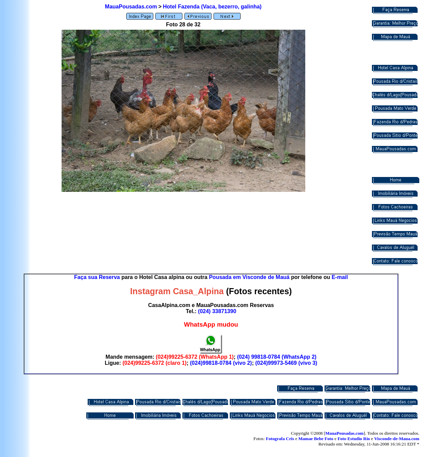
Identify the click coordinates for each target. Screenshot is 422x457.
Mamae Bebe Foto (315, 438)
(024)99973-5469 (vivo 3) (286, 363)
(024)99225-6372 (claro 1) (154, 363)
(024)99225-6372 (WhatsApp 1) (195, 357)
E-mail (340, 277)
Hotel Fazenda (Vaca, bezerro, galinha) (212, 6)
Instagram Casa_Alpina (177, 291)
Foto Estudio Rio (353, 438)
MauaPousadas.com (131, 6)
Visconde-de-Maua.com (396, 438)
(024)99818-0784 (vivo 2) (221, 363)
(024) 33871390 (217, 311)
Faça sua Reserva (97, 277)
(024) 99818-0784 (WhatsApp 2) (276, 357)
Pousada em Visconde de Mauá (249, 277)
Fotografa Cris (280, 438)
